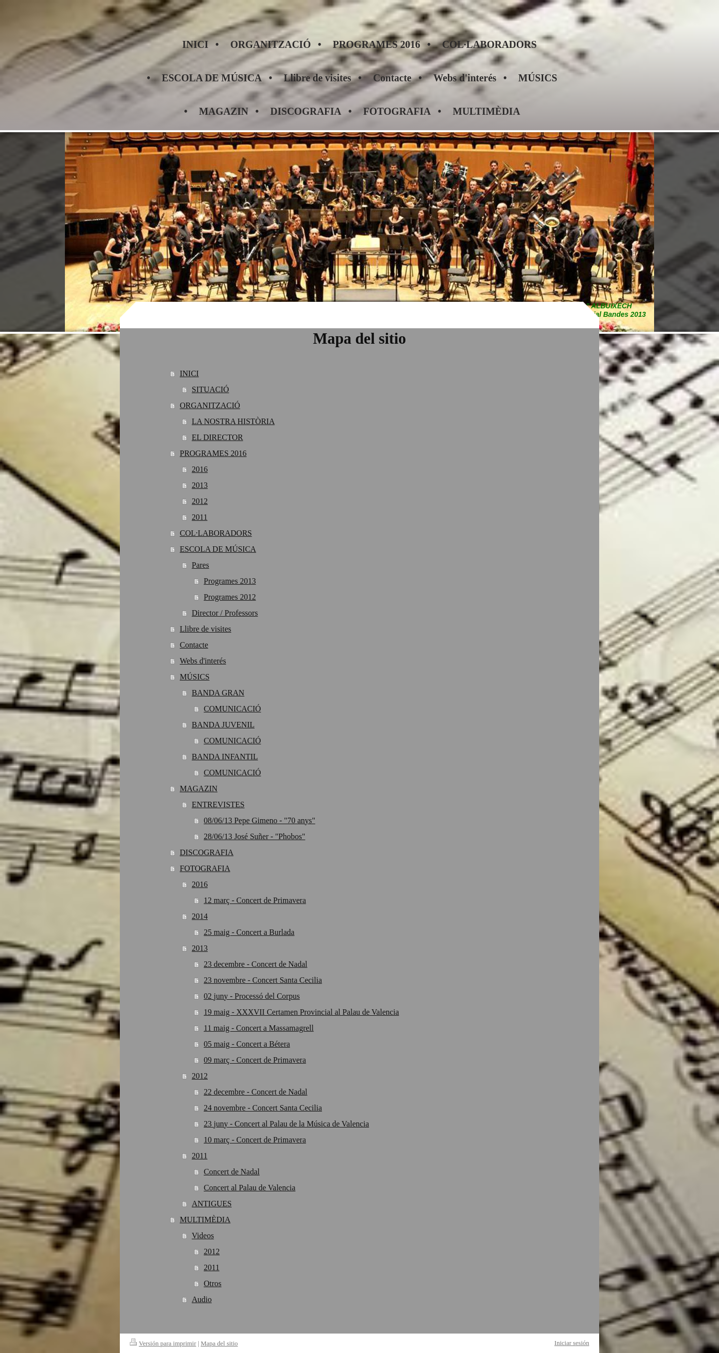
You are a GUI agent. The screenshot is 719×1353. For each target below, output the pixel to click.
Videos (203, 1235)
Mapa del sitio (219, 1343)
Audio (202, 1299)
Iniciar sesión (571, 1343)
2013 (200, 485)
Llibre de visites (205, 629)
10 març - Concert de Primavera (255, 1139)
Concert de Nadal (232, 1171)
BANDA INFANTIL (225, 756)
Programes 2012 (230, 597)
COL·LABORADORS (216, 533)
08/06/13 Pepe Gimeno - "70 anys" (259, 820)
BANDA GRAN (218, 692)
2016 (200, 469)
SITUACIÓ (210, 389)
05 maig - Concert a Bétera (247, 1044)
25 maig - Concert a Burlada (249, 932)
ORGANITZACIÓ (210, 405)
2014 (200, 916)
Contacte (194, 645)
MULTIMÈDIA (205, 1219)
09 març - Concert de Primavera (255, 1060)
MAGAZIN (199, 788)
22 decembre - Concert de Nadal (255, 1092)
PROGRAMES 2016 (213, 453)
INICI (189, 373)
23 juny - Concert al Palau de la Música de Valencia (286, 1124)
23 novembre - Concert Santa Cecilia (263, 980)
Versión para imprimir (163, 1343)
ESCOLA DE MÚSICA (218, 549)
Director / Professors (225, 613)
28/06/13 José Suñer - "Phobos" (254, 836)
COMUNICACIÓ (232, 708)
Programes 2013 (230, 581)
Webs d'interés (203, 661)
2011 (199, 517)
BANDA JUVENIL (223, 724)
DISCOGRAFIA (207, 852)
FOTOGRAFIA (205, 868)
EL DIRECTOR (217, 437)
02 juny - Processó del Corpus (252, 996)
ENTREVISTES (218, 804)
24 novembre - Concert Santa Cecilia (263, 1108)
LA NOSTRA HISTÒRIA (233, 421)
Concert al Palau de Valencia (250, 1187)
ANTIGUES (212, 1203)
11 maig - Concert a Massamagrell (259, 1028)
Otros (213, 1283)
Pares (200, 565)
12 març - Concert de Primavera (255, 900)
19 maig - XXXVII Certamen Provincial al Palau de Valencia (301, 1012)
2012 (200, 501)
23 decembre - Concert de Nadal (255, 964)
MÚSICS (195, 677)
